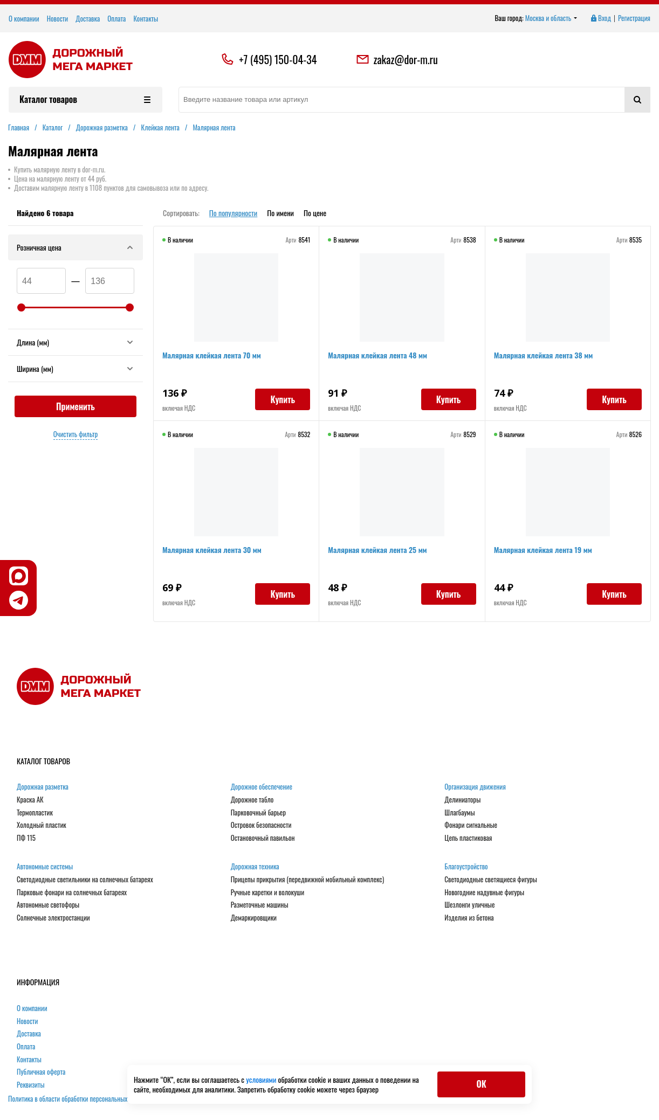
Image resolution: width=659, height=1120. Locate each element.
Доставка (87, 18)
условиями (262, 1079)
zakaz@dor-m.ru (397, 59)
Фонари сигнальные (470, 825)
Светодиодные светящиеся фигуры (490, 879)
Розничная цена (75, 247)
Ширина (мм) (75, 368)
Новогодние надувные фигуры (484, 892)
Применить (75, 406)
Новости (57, 18)
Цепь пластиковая (468, 838)
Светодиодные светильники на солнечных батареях (85, 879)
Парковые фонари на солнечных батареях (72, 892)
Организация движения (475, 787)
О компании (24, 18)
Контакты (145, 18)
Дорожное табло (252, 800)
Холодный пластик (41, 825)
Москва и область (551, 18)
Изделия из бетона (468, 918)
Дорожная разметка (42, 787)
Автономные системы (45, 866)
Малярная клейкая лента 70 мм (211, 355)
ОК (481, 1083)
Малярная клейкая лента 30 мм (212, 549)
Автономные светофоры (48, 905)
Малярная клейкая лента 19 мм (543, 549)
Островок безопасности (261, 825)
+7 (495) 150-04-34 (278, 59)
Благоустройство (466, 866)
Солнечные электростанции (53, 918)
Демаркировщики (254, 918)
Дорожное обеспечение (261, 787)
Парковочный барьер (258, 812)
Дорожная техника (255, 866)
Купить (282, 399)
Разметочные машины (260, 905)
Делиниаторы (462, 800)
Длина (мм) (75, 342)
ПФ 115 (26, 838)
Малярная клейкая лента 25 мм (377, 549)
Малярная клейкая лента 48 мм (377, 355)
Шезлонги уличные (469, 905)
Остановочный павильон (263, 838)
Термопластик (35, 812)
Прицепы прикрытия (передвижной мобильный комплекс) (307, 879)
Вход (600, 18)
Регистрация (634, 18)
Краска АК (30, 800)
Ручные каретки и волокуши (267, 892)
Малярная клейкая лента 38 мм (543, 355)
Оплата (116, 18)
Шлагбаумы (459, 812)
